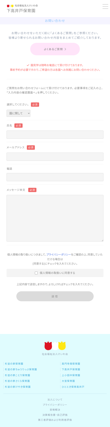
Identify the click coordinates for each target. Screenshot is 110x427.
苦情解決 (55, 418)
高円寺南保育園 (71, 372)
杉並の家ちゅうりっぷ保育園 (21, 378)
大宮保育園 (68, 389)
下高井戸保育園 (71, 378)
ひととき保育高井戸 (73, 395)
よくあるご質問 (55, 49)
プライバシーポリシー (58, 254)
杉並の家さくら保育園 (17, 389)
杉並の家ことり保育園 (17, 384)
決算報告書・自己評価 (55, 423)
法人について (55, 408)
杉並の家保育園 (14, 372)
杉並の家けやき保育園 (18, 395)
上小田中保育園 (71, 384)
